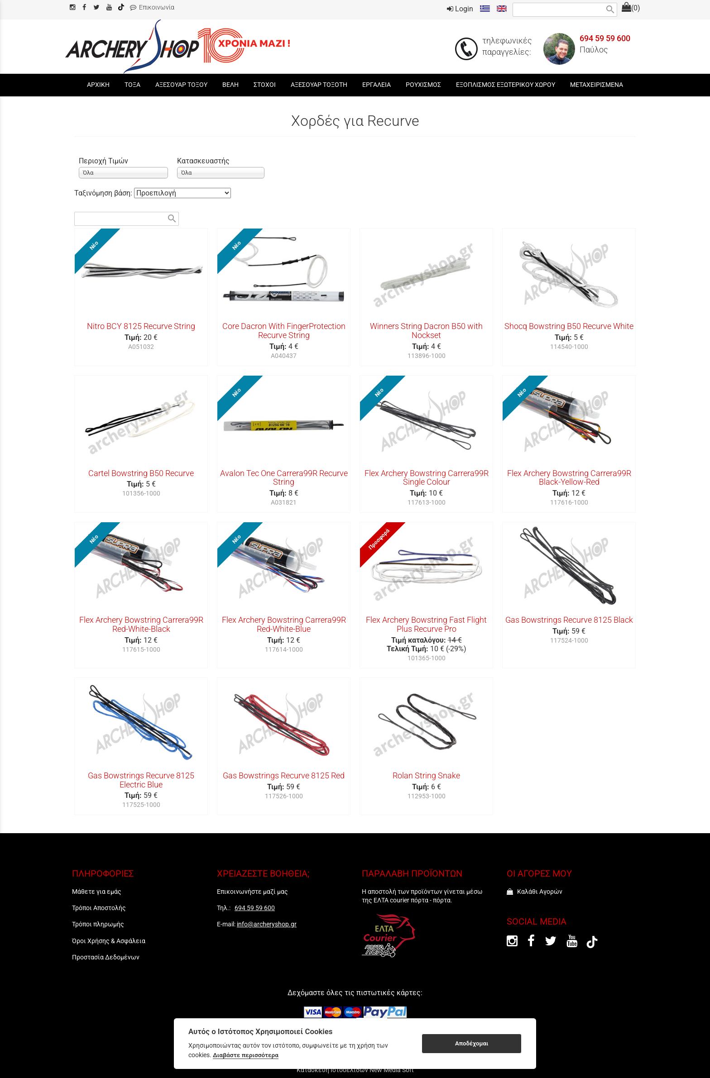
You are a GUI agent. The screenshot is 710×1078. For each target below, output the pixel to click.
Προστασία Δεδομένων (105, 957)
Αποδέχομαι (471, 1043)
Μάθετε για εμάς (96, 891)
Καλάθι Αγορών (534, 891)
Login (460, 9)
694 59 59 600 (605, 38)
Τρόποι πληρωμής (98, 924)
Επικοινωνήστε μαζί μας (252, 891)
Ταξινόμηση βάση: (104, 193)
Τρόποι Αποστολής (99, 907)
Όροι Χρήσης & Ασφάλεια (108, 940)
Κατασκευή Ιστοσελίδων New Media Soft (355, 1069)
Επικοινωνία (152, 7)
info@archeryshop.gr (267, 924)
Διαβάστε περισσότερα (245, 1055)
